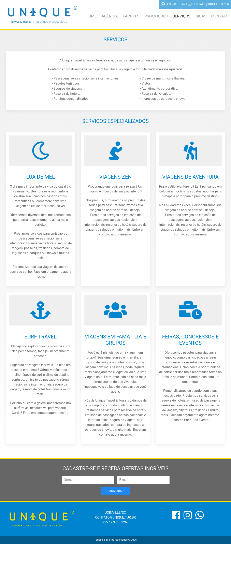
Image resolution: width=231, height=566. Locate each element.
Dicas (200, 16)
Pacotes (131, 16)
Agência (110, 16)
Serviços (181, 16)
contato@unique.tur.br (210, 4)
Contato (220, 16)
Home (91, 16)
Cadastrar (115, 491)
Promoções (156, 16)
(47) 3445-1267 (175, 4)
